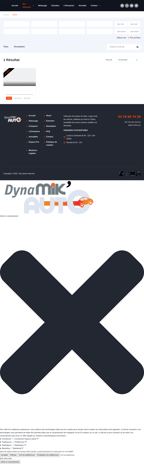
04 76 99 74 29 (129, 117)
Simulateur (51, 126)
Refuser (13, 455)
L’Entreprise (69, 6)
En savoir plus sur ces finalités (69, 452)
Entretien (55, 6)
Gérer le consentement (10, 462)
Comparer (33, 126)
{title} (2, 459)
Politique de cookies (51, 143)
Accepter (4, 455)
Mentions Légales (33, 152)
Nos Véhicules (26, 5)
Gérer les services (21, 452)
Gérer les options (7, 452)
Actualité (82, 6)
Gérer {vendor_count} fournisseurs (43, 452)
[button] (72, 323)
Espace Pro (34, 142)
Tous (5, 47)
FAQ (48, 131)
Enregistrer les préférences (48, 455)
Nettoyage (42, 6)
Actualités (33, 137)
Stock (48, 116)
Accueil (15, 6)
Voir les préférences (27, 455)
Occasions (19, 47)
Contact (94, 6)
